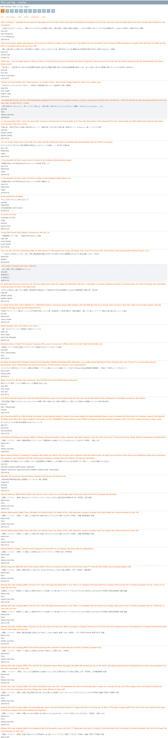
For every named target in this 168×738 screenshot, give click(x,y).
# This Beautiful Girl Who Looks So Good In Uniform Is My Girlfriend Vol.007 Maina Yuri (36, 178)
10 (44, 11)
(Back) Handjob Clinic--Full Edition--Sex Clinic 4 (20, 326)
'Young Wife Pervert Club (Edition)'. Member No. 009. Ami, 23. (25, 233)
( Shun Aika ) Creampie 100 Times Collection (18, 266)
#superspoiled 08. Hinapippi (12, 196)
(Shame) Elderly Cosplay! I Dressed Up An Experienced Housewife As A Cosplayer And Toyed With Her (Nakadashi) (47, 549)
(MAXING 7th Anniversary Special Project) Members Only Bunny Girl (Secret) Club (33, 476)
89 (53, 11)
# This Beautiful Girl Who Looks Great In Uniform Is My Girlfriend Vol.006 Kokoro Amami (36, 160)
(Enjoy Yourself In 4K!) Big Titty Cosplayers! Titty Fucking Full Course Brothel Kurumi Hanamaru (39, 380)
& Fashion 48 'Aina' (8, 214)
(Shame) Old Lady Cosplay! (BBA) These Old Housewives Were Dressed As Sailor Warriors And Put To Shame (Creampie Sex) (51, 647)
